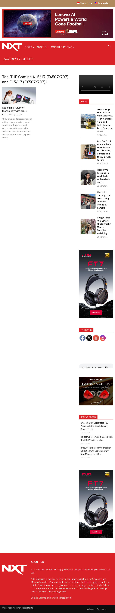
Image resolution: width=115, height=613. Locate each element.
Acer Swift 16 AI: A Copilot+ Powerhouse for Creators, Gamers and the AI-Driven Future (104, 150)
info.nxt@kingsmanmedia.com (57, 597)
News (29, 47)
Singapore (101, 609)
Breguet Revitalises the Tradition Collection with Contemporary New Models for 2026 (96, 451)
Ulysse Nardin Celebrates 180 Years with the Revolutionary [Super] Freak (94, 426)
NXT (4, 114)
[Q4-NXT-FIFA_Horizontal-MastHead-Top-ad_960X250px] (57, 37)
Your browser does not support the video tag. (96, 84)
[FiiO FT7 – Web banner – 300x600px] (96, 317)
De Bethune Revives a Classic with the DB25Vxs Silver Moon (97, 438)
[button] (109, 45)
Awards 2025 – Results (18, 59)
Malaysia (90, 609)
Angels (43, 47)
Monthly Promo (63, 47)
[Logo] (13, 47)
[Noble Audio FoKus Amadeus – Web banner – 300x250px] (96, 404)
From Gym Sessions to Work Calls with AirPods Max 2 (103, 176)
